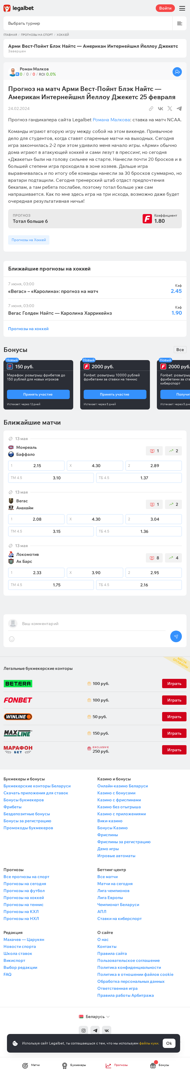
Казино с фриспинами (119, 799)
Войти (165, 8)
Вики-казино (110, 820)
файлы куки (148, 1043)
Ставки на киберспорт (119, 918)
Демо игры (108, 848)
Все (180, 349)
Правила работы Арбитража (125, 995)
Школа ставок (17, 953)
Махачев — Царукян (23, 939)
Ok (169, 1043)
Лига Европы (110, 897)
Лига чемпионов (113, 890)
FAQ (7, 974)
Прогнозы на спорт (37, 35)
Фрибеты (12, 806)
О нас (103, 939)
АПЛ (101, 911)
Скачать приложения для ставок (35, 792)
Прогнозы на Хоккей (29, 240)
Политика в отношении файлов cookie (135, 974)
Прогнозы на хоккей (28, 328)
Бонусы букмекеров (23, 799)
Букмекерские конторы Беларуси (37, 786)
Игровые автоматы (116, 855)
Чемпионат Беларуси (118, 904)
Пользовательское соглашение (128, 960)
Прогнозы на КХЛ (21, 911)
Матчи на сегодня (115, 883)
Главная (10, 35)
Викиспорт (14, 960)
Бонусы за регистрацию (27, 820)
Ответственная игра (117, 988)
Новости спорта (19, 946)
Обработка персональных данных (130, 981)
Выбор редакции (20, 967)
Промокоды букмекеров (28, 827)
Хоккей (63, 35)
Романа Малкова (111, 119)
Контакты (106, 946)
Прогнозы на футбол (24, 890)
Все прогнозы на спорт (26, 876)
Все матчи (107, 876)
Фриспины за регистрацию (123, 841)
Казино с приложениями (121, 813)
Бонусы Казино (112, 827)
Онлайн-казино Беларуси (122, 786)
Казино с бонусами (116, 792)
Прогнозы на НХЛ (21, 918)
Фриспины (107, 834)
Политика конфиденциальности (129, 967)
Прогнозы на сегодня (24, 883)
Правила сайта (112, 953)
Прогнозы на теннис (23, 904)
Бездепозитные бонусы (26, 813)
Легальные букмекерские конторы (38, 668)
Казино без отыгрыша (119, 806)
